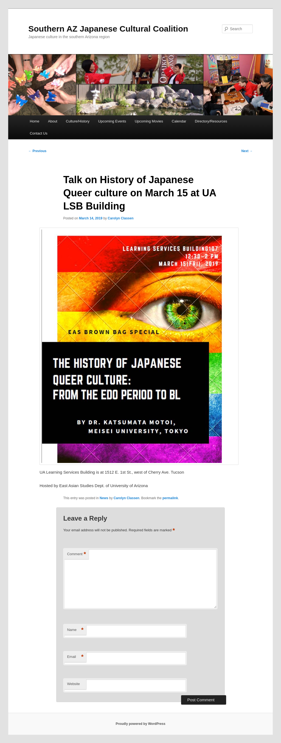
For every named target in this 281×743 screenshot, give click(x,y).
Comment (76, 554)
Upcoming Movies (149, 121)
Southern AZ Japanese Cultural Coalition (108, 28)
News (104, 498)
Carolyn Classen (121, 218)
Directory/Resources (211, 121)
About (52, 121)
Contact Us (38, 133)
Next (246, 151)
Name (75, 630)
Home (34, 121)
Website (73, 684)
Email (75, 657)
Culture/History (77, 121)
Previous (37, 151)
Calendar (179, 121)
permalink (170, 498)
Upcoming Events (112, 121)
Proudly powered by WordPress (140, 724)
